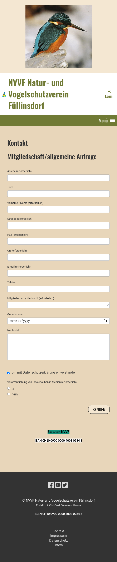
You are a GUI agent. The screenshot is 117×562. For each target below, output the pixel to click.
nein (12, 394)
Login (108, 94)
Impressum (58, 536)
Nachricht (13, 330)
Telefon (11, 282)
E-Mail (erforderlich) (19, 266)
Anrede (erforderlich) (19, 171)
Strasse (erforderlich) (20, 218)
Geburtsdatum (15, 314)
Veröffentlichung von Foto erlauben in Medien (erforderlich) (42, 382)
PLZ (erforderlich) (17, 234)
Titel (10, 187)
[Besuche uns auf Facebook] (51, 485)
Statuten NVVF (58, 432)
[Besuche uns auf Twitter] (65, 485)
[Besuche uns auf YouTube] (58, 485)
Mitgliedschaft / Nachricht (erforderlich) (30, 298)
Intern (58, 545)
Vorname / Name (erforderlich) (25, 202)
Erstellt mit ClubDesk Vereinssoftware (58, 505)
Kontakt (58, 531)
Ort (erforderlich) (17, 250)
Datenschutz (58, 540)
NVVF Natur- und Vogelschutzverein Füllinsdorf (38, 94)
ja (10, 388)
